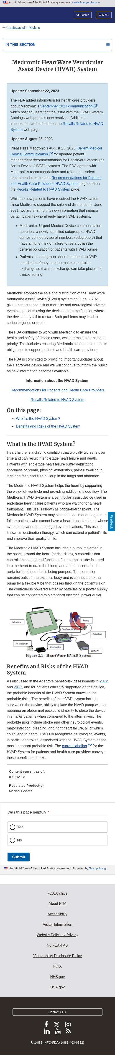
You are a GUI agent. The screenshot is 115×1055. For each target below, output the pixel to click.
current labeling (74, 746)
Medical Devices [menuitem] (20, 791)
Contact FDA (57, 1012)
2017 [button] (18, 687)
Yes (20, 827)
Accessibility (57, 914)
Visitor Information (57, 924)
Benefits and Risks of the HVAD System (48, 426)
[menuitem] (57, 776)
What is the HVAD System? (38, 419)
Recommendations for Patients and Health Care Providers (58, 390)
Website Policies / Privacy (57, 935)
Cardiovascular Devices (23, 28)
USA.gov (57, 987)
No (19, 840)
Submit (18, 857)
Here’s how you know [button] (86, 2)
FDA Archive (57, 893)
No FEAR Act (57, 945)
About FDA (57, 904)
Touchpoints (96, 868)
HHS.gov (57, 977)
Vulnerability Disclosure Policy (57, 956)
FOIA (57, 966)
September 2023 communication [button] (66, 106)
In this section (20, 45)
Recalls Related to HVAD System (43, 189)
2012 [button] (104, 681)
